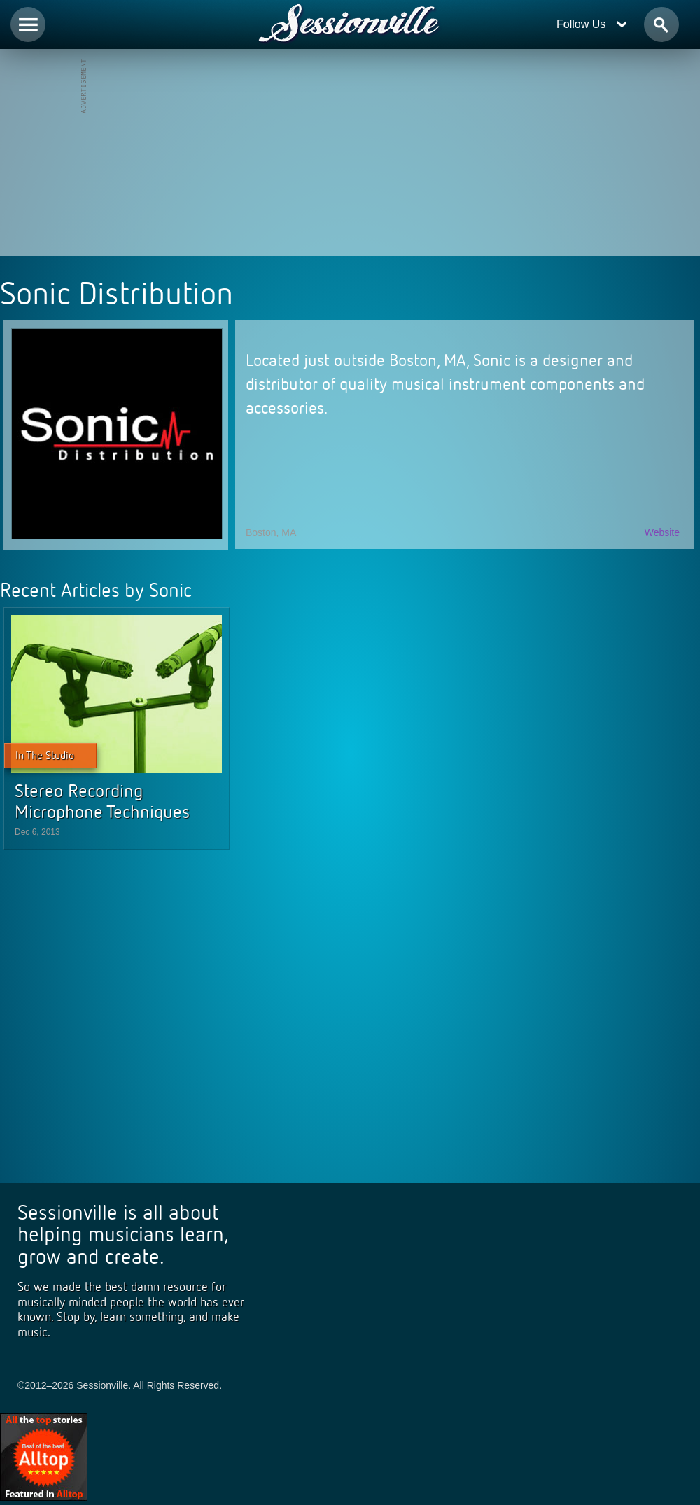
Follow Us (591, 24)
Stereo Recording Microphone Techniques (102, 801)
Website (662, 532)
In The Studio (44, 755)
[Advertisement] (350, 154)
